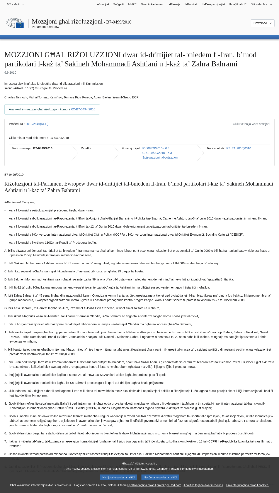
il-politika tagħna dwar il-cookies (203, 488)
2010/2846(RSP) (37, 124)
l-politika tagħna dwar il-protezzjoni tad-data (154, 488)
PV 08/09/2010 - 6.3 (156, 148)
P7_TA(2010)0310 (238, 148)
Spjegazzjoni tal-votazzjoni (160, 157)
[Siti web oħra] (262, 4)
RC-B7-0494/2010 (83, 109)
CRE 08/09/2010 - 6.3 (157, 153)
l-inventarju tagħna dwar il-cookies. (247, 488)
